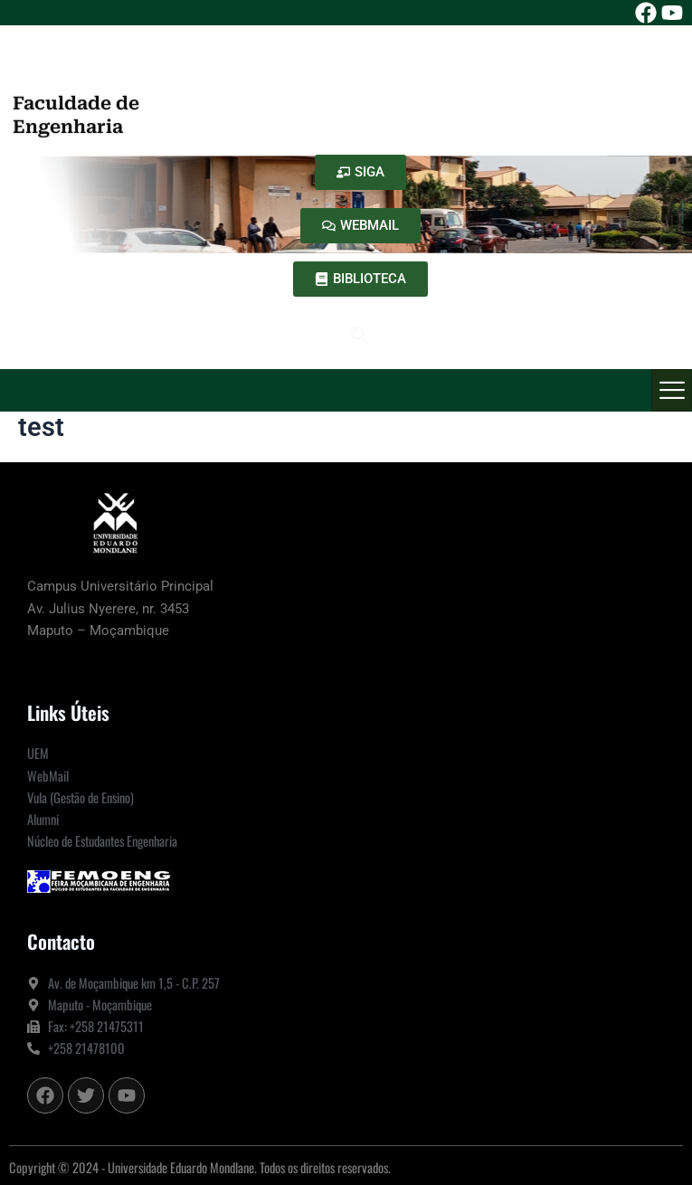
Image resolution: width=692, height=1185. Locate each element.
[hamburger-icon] (671, 390)
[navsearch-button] (360, 337)
